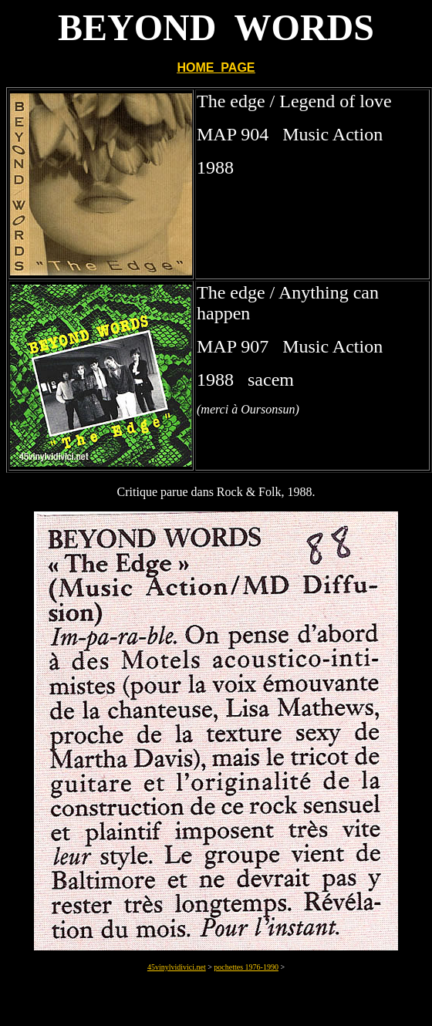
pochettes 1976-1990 (246, 967)
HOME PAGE (216, 67)
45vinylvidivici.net (176, 967)
